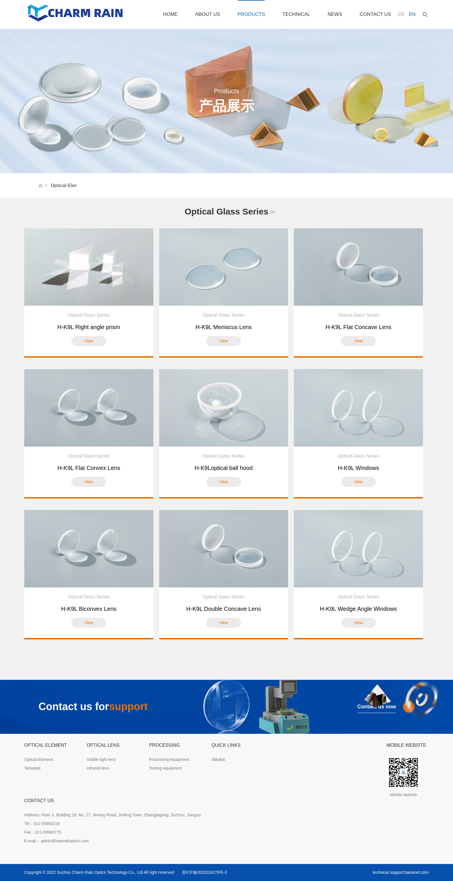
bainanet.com (416, 872)
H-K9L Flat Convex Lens (88, 468)
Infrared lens (98, 768)
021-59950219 (47, 823)
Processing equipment (169, 759)
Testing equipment (165, 768)
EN (412, 14)
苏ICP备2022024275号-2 (204, 872)
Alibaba (218, 759)
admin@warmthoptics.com (64, 841)
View (88, 341)
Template (32, 768)
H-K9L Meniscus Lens (224, 327)
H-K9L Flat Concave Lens (358, 327)
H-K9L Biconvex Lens (89, 609)
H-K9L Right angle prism (88, 327)
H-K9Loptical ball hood (223, 468)
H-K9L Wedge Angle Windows (358, 609)
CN (401, 14)
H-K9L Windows (358, 468)
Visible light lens (101, 759)
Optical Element (38, 759)
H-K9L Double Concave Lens (223, 609)
